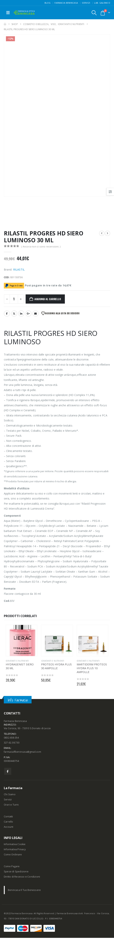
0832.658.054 (11, 738)
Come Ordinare (13, 855)
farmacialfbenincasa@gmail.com (22, 752)
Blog (47, 2)
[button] (8, 12)
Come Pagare (12, 867)
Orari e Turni (11, 805)
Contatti (8, 817)
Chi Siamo (9, 795)
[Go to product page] (21, 640)
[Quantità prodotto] (14, 299)
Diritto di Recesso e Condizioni (22, 877)
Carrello (8, 822)
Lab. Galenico (102, 2)
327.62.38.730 (12, 743)
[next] (107, 233)
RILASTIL (19, 269)
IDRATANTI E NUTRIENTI (17, 660)
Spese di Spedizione (16, 872)
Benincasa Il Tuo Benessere (24, 891)
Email (36, 313)
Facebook (7, 313)
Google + (28, 313)
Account (8, 828)
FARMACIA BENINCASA (66, 2)
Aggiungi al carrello (47, 299)
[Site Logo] (24, 13)
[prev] (101, 233)
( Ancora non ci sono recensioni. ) (40, 246)
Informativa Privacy (15, 850)
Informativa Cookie (15, 845)
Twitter (14, 313)
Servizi (86, 2)
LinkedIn (21, 313)
